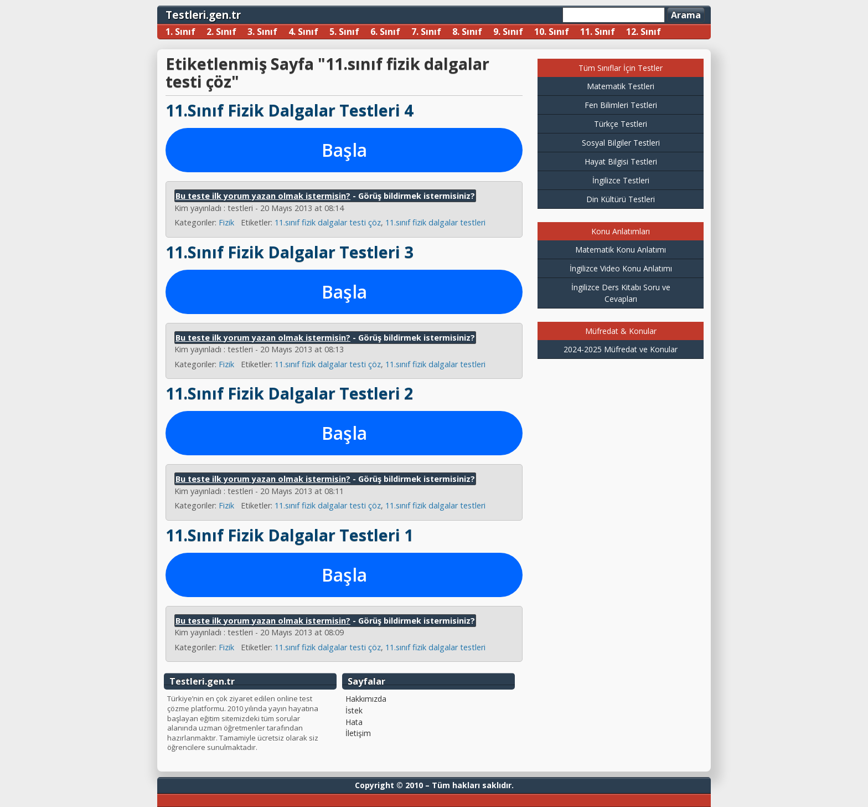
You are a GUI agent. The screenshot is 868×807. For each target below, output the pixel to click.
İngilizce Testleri (620, 180)
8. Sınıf (467, 31)
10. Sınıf (551, 31)
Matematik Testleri (620, 86)
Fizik (226, 222)
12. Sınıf (643, 31)
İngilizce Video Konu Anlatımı (621, 268)
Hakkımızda (365, 699)
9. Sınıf (508, 31)
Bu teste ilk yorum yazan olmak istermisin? (262, 196)
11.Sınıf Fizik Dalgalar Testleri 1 (289, 535)
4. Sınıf (303, 31)
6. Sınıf (385, 31)
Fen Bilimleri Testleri (621, 105)
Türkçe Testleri (620, 124)
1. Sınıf (180, 31)
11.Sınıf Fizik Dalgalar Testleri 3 (289, 252)
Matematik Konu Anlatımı (620, 249)
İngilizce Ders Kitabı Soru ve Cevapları (620, 293)
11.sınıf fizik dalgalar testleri (435, 222)
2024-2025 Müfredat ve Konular (621, 349)
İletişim (358, 733)
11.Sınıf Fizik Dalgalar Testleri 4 (289, 110)
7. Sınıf (426, 31)
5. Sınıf (344, 31)
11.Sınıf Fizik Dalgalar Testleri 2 (289, 393)
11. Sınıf (597, 31)
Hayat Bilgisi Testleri (621, 161)
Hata (354, 722)
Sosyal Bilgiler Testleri (621, 142)
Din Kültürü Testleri (620, 199)
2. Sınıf (221, 31)
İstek (354, 711)
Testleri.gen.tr (203, 14)
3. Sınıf (262, 31)
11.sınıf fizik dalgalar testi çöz (328, 222)
